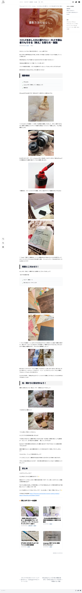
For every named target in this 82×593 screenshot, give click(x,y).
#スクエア (69, 27)
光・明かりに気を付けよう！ (72, 12)
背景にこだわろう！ (71, 10)
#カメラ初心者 (74, 25)
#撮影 (75, 27)
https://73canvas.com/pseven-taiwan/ (29, 495)
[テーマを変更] (3, 590)
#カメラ (68, 25)
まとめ (68, 14)
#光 (72, 27)
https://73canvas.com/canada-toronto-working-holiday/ (44, 493)
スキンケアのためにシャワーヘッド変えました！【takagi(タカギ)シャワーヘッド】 (29, 579)
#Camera (69, 22)
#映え (78, 27)
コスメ (27, 45)
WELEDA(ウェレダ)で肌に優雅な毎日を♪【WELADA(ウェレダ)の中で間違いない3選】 (52, 579)
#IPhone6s (69, 23)
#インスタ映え (75, 23)
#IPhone (73, 22)
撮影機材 (68, 8)
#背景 (68, 29)
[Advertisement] (41, 565)
